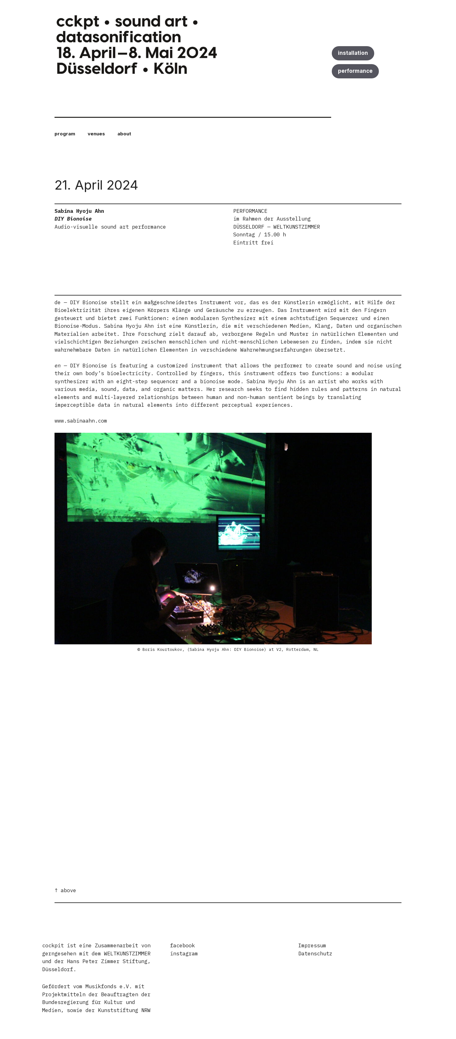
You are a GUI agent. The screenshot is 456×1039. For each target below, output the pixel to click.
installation (353, 53)
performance (355, 71)
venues (96, 134)
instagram (184, 953)
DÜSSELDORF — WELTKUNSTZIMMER (276, 226)
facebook (182, 945)
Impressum (312, 945)
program (65, 134)
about (124, 134)
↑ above (65, 890)
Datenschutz (315, 953)
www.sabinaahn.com (81, 420)
